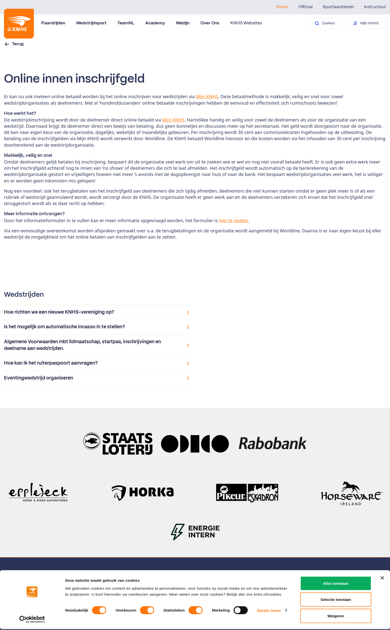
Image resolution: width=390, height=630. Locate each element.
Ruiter (282, 7)
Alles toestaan (335, 584)
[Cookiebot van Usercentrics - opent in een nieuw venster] (32, 620)
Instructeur (375, 7)
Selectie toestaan (336, 600)
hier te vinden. (234, 220)
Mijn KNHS (207, 96)
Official (305, 7)
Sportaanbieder (338, 7)
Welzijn (183, 23)
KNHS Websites (246, 23)
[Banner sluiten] (382, 579)
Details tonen (269, 611)
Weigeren (335, 617)
